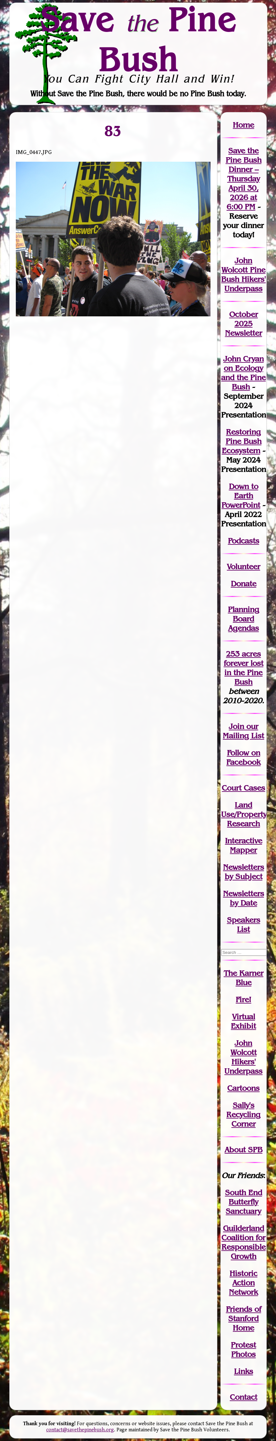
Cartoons (243, 1088)
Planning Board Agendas (243, 619)
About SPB (243, 1149)
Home (243, 125)
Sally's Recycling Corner (243, 1114)
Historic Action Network (243, 1283)
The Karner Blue (243, 977)
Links (243, 1371)
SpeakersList (243, 924)
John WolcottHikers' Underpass (243, 1057)
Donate (243, 583)
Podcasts (243, 540)
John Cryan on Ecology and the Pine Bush (243, 372)
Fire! (243, 999)
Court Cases (243, 788)
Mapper (243, 850)
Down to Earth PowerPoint (240, 496)
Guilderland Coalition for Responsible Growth (243, 1242)
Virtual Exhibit (243, 1021)
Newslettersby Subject (243, 871)
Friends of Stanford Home (243, 1318)
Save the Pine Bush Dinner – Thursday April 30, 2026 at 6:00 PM (243, 178)
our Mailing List (243, 731)
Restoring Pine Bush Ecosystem (241, 441)
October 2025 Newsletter (243, 324)
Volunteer (243, 566)
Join (236, 726)
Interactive (243, 840)
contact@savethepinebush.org (80, 1430)
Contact (243, 1397)
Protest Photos (243, 1349)
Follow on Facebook (243, 757)
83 (113, 131)
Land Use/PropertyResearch (244, 814)
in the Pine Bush (243, 672)
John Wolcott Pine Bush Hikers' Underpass (243, 274)
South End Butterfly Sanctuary (243, 1202)
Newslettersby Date (243, 898)
